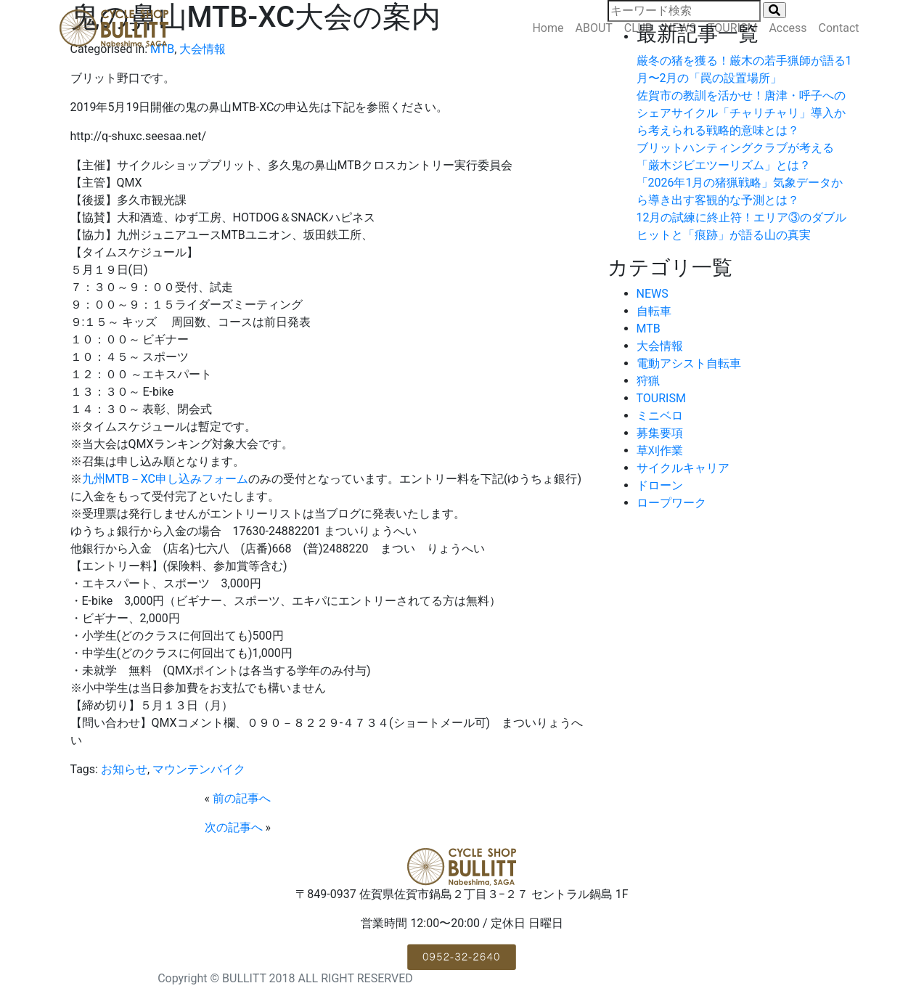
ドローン (660, 485)
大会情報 (660, 346)
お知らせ (124, 769)
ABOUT (594, 28)
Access (787, 28)
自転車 (654, 311)
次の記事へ (234, 827)
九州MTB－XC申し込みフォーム (165, 479)
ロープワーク (671, 503)
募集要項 (660, 433)
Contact (839, 28)
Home (547, 28)
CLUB (638, 28)
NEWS (680, 28)
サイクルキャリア (683, 468)
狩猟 (648, 381)
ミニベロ (660, 416)
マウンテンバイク (198, 769)
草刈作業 (660, 450)
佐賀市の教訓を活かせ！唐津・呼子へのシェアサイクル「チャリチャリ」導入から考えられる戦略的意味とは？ (741, 113)
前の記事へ (242, 798)
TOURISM (732, 28)
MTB (649, 328)
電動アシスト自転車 (689, 363)
